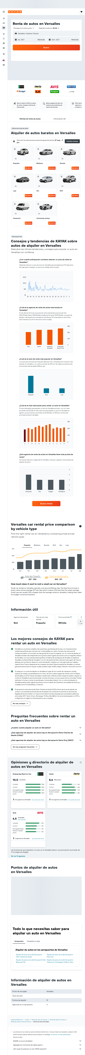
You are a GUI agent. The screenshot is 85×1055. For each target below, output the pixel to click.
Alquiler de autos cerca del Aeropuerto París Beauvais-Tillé (31, 961)
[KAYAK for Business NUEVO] (4, 48)
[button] (3, 11)
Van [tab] (60, 545)
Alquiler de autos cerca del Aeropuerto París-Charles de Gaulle (29, 956)
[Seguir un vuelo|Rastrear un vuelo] (4, 38)
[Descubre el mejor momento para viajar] (4, 43)
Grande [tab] (46, 545)
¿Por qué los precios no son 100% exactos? (47, 1049)
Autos (27, 1019)
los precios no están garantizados (61, 1034)
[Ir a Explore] (4, 34)
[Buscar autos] (4, 28)
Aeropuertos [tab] (18, 941)
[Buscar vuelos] (4, 18)
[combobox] (24, 28)
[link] (46, 503)
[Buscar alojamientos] (4, 23)
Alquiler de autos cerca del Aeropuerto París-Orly (60, 956)
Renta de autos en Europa (39, 1019)
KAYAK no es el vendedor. (47, 1041)
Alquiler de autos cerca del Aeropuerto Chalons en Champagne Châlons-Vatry (60, 961)
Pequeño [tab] (27, 545)
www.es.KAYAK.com (17, 1019)
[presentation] (81, 762)
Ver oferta (28, 168)
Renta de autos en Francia (57, 1019)
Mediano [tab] (37, 545)
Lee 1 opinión (22, 819)
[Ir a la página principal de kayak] (15, 11)
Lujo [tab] (67, 545)
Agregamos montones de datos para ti (47, 1045)
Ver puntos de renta (38, 800)
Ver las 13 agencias (18, 856)
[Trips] (4, 54)
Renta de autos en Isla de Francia (21, 1021)
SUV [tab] (54, 545)
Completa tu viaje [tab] (33, 941)
